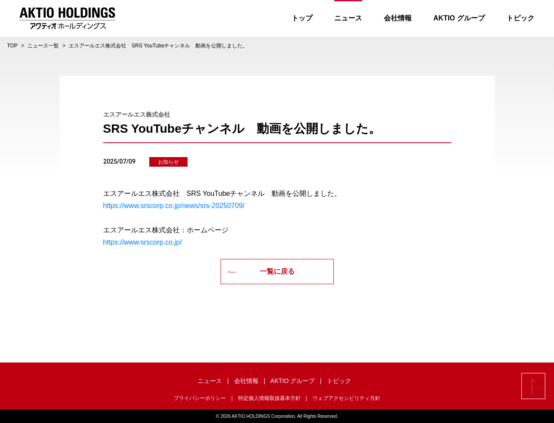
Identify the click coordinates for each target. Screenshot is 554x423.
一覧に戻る (261, 271)
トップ (302, 18)
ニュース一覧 (43, 46)
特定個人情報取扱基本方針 (269, 398)
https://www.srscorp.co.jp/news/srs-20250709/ (174, 205)
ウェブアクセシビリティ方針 (346, 398)
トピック (520, 18)
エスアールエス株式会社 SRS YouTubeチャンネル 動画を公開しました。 (158, 46)
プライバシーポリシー (200, 398)
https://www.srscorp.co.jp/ (142, 242)
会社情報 (398, 18)
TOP (12, 46)
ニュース (348, 18)
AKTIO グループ (459, 18)
